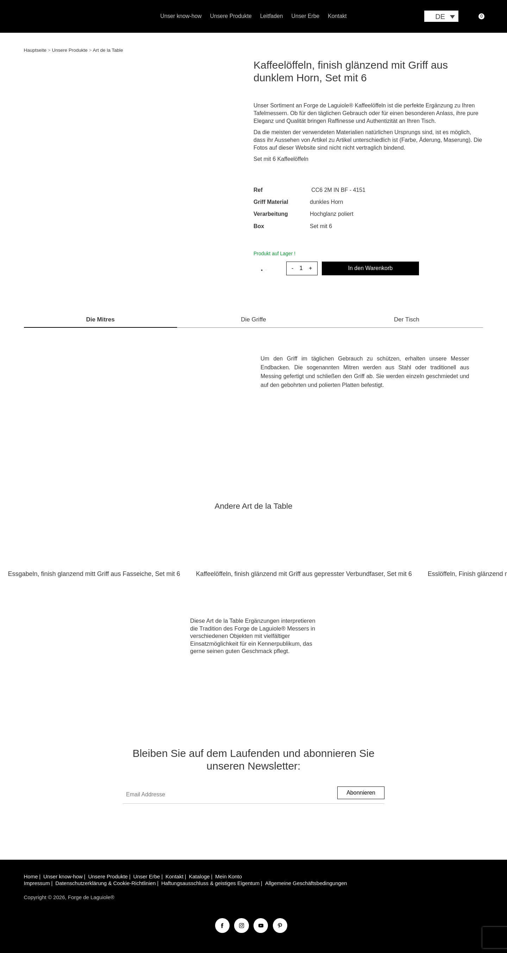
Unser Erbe (306, 16)
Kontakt (337, 16)
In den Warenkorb (370, 268)
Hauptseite (35, 50)
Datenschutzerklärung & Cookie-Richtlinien (105, 883)
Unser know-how (180, 16)
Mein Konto (228, 876)
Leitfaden (271, 16)
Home (31, 876)
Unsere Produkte (231, 16)
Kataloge (199, 876)
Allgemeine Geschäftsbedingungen (306, 883)
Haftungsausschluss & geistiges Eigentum (210, 883)
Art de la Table (108, 50)
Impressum (37, 883)
